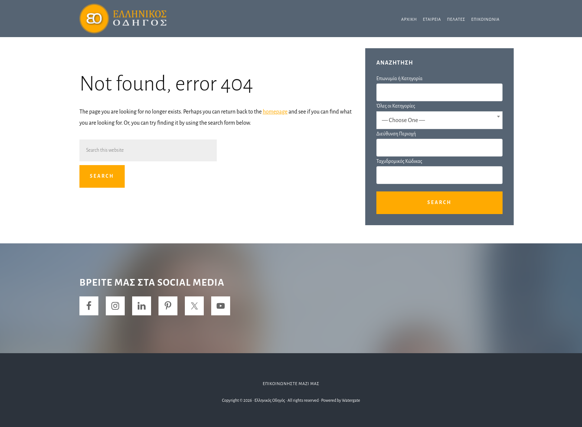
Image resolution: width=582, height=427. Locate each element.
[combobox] (439, 120)
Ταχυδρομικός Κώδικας (399, 161)
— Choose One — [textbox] (403, 120)
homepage (275, 112)
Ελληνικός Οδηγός (135, 18)
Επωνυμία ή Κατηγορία (399, 78)
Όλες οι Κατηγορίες (395, 106)
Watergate (351, 400)
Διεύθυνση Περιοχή (396, 134)
